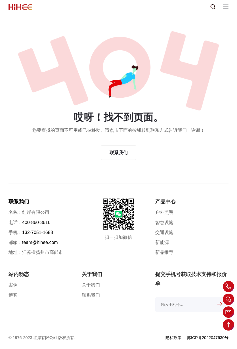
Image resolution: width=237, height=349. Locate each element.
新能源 (162, 242)
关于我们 (91, 285)
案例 (13, 285)
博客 (13, 295)
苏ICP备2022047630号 (207, 337)
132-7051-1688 (37, 232)
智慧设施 (164, 222)
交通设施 (164, 232)
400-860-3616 (36, 222)
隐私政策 (173, 337)
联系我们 (119, 152)
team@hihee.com (40, 242)
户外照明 (164, 212)
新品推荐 (164, 252)
